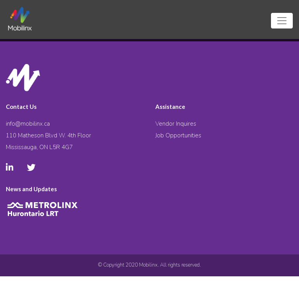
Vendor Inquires (175, 124)
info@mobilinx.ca (28, 124)
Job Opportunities (178, 135)
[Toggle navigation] (282, 20)
